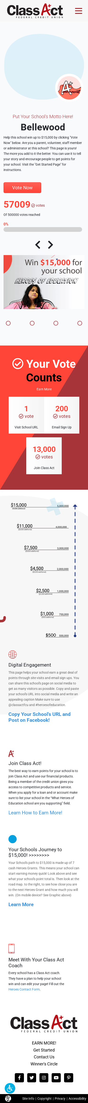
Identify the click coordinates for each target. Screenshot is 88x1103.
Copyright (44, 1099)
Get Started (44, 1050)
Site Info (28, 1099)
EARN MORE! (44, 1043)
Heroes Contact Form (24, 989)
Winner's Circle (44, 1063)
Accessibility (77, 1099)
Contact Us (44, 1056)
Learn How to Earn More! (35, 813)
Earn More (44, 389)
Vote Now (22, 187)
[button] (10, 1088)
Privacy (60, 1099)
